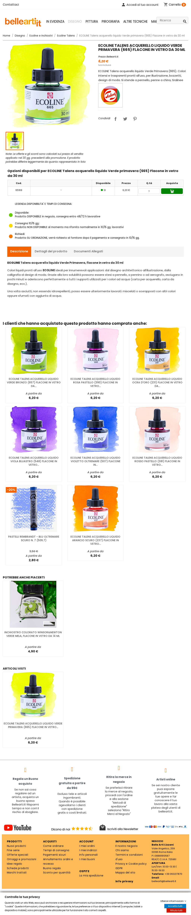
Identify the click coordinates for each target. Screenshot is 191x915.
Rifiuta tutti (176, 910)
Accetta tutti (175, 906)
